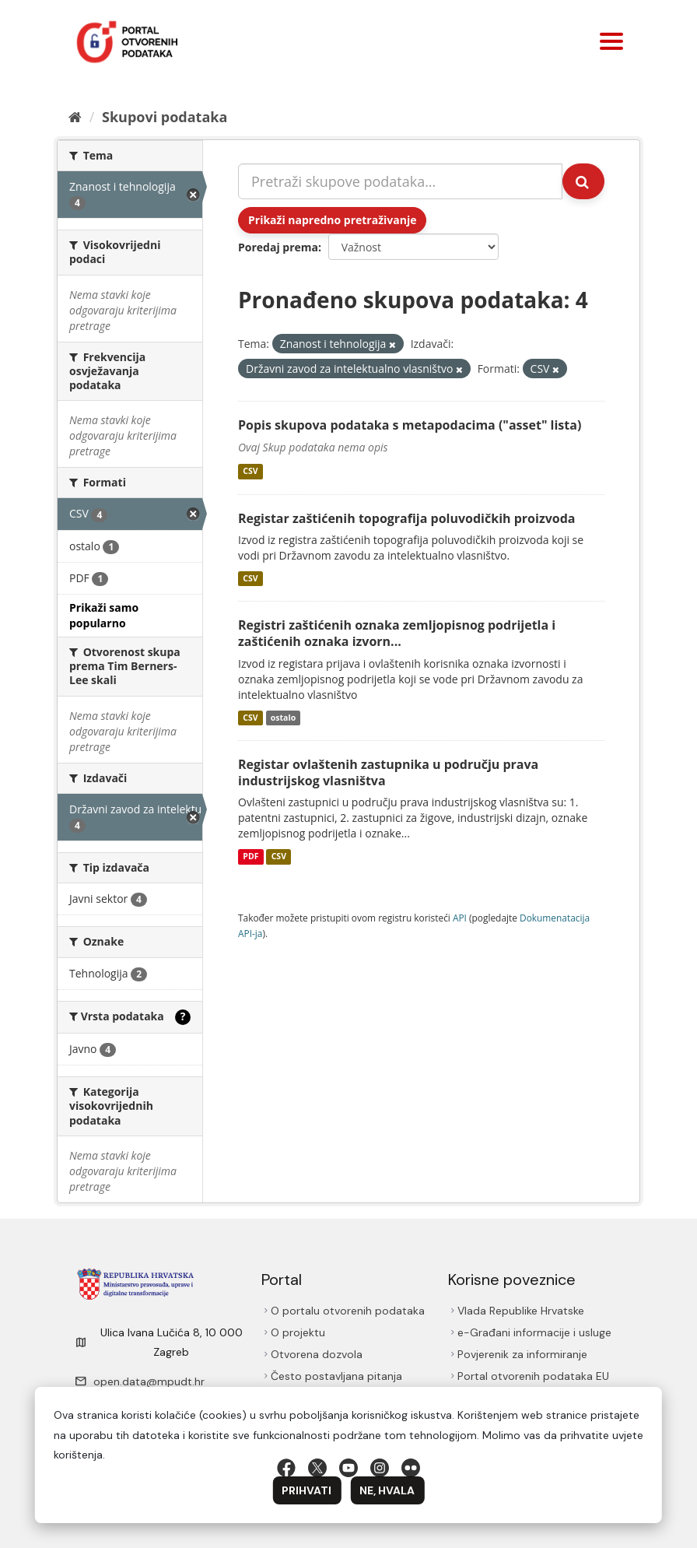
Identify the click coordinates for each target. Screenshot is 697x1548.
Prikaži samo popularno (103, 615)
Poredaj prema (278, 247)
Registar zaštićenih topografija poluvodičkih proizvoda (406, 518)
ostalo (283, 717)
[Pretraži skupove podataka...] (400, 181)
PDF (250, 856)
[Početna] (75, 116)
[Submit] (583, 181)
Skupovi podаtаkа (164, 116)
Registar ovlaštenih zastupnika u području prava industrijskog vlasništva (388, 772)
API (460, 917)
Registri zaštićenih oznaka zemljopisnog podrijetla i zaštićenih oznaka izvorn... (396, 633)
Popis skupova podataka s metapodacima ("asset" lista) (409, 425)
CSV (250, 471)
